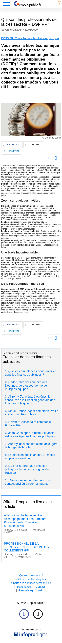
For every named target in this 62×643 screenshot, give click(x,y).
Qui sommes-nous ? (31, 575)
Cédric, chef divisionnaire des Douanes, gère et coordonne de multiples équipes (26, 386)
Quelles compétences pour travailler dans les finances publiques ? (30, 373)
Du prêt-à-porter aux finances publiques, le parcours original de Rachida (27, 469)
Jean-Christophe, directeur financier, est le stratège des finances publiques (30, 434)
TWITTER (33, 145)
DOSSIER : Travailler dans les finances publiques (30, 38)
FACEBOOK (11, 144)
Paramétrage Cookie (31, 590)
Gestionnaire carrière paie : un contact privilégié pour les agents (27, 482)
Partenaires (24, 586)
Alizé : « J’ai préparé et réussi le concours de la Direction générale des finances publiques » (30, 400)
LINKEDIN (11, 151)
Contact (40, 586)
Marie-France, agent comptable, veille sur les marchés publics (31, 412)
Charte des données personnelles (31, 583)
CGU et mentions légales (31, 579)
